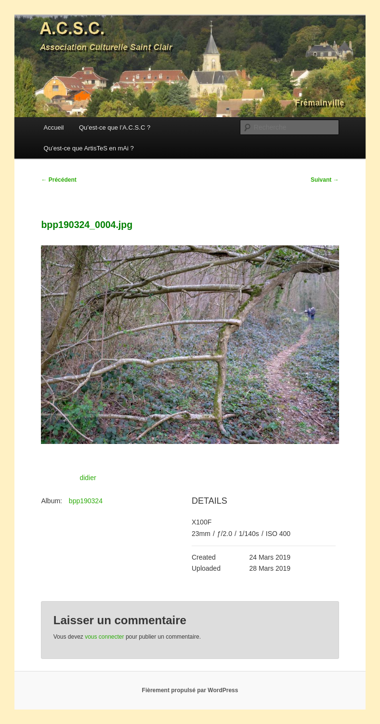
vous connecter (104, 636)
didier (87, 478)
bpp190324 (86, 501)
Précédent (58, 179)
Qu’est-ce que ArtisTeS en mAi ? (89, 148)
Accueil (54, 127)
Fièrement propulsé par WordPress (190, 690)
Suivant (325, 179)
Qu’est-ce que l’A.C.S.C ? (114, 127)
